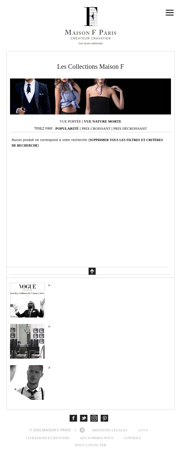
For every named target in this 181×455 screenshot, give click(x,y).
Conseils (132, 438)
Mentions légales (109, 430)
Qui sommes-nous (96, 438)
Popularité (67, 128)
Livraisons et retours (47, 438)
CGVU (143, 430)
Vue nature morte (102, 121)
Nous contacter (91, 445)
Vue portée (70, 121)
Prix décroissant (130, 128)
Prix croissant (96, 128)
